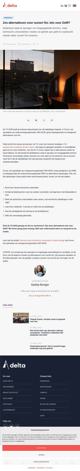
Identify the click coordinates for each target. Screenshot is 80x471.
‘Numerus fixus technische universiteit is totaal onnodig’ (42, 240)
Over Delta (49, 467)
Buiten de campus (48, 404)
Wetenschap (45, 387)
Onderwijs (8, 17)
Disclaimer (8, 398)
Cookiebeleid (31, 467)
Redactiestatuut (10, 392)
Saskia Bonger (11, 44)
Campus (43, 392)
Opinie (42, 398)
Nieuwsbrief (8, 387)
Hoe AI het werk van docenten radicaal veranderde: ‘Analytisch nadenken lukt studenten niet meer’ (46, 333)
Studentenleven (47, 410)
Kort (42, 416)
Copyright (7, 404)
